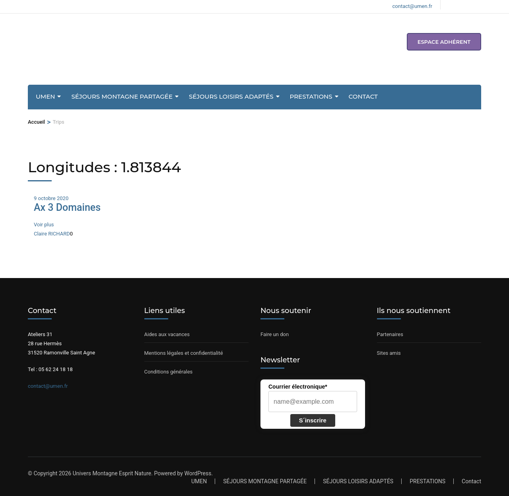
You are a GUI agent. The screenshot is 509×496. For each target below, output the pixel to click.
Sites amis (389, 353)
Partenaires (390, 334)
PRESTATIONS (311, 96)
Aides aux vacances (167, 334)
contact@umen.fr (48, 386)
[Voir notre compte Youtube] (478, 5)
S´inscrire (312, 420)
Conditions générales (168, 372)
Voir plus (44, 225)
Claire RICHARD (52, 234)
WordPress (197, 473)
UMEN (45, 96)
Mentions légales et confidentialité (183, 353)
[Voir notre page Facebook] (451, 5)
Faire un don (274, 334)
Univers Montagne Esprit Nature (112, 473)
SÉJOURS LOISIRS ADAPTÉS (231, 96)
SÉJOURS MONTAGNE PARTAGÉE (122, 96)
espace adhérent (444, 42)
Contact (363, 96)
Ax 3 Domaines (67, 207)
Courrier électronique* (297, 386)
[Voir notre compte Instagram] (465, 5)
